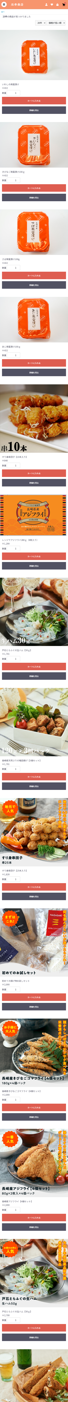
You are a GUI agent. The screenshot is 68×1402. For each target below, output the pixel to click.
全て (3, 12)
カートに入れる (34, 100)
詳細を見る (34, 110)
